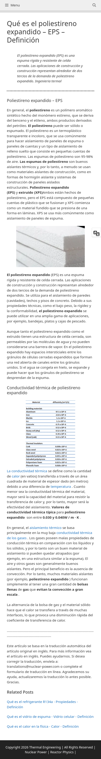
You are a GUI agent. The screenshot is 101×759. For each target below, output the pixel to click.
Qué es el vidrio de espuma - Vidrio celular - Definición (50, 716)
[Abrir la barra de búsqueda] (94, 5)
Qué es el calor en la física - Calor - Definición (43, 726)
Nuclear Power (36, 752)
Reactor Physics (62, 752)
